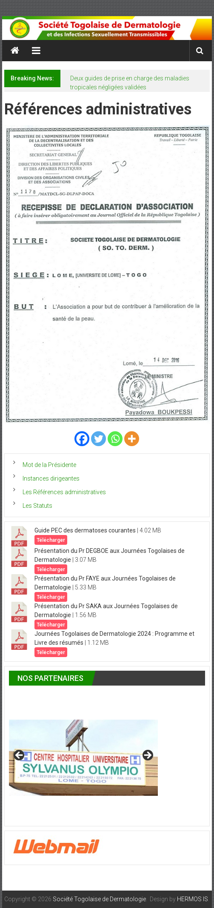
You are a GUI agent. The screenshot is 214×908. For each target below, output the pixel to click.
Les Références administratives (64, 492)
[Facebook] (81, 438)
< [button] (19, 755)
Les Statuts (37, 505)
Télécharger (51, 540)
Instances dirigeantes (51, 478)
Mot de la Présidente (49, 464)
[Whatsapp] (115, 438)
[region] (83, 758)
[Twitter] (98, 438)
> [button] (147, 755)
